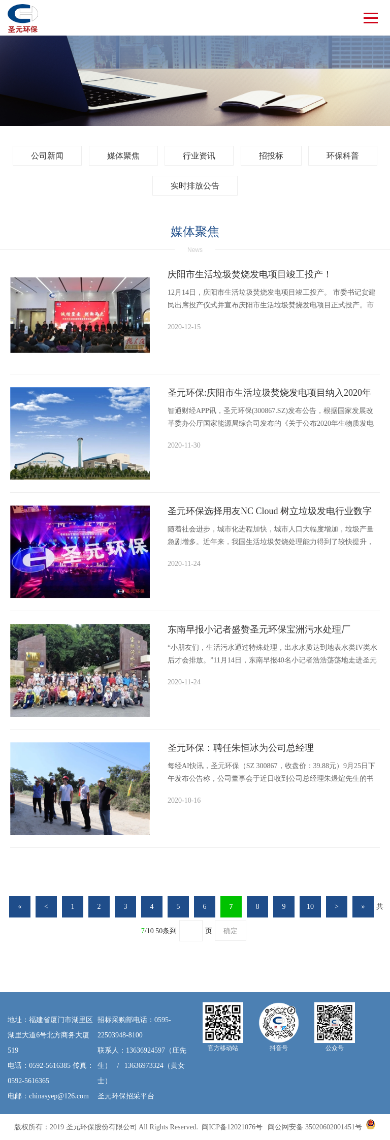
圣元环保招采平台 (126, 1096)
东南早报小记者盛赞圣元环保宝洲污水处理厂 (259, 629)
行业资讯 (199, 155)
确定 (230, 931)
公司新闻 (47, 155)
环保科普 (343, 155)
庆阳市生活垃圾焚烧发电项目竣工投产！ (250, 274)
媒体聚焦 (123, 155)
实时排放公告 (195, 185)
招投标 (271, 155)
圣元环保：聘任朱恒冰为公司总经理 (241, 748)
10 (310, 906)
